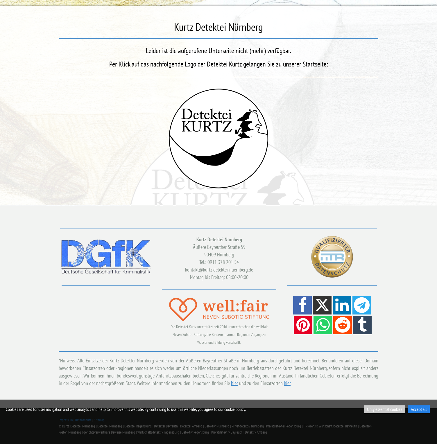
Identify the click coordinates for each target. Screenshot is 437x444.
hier (234, 383)
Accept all (419, 409)
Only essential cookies (384, 409)
